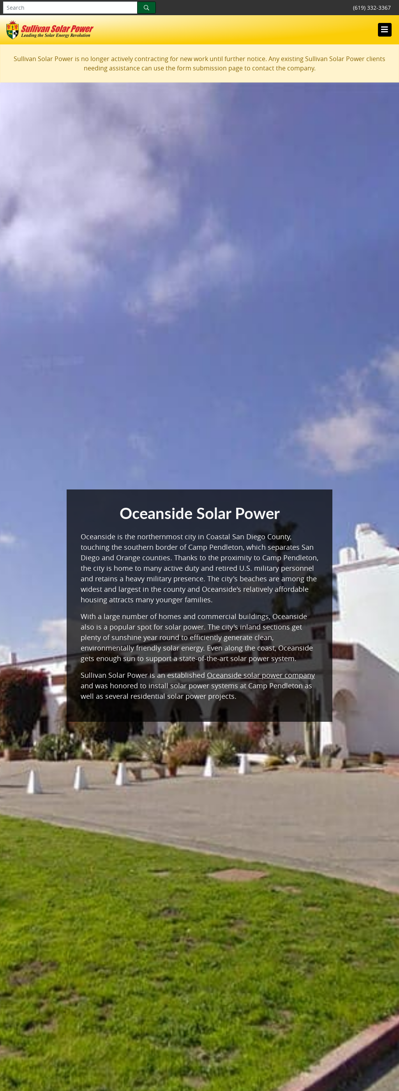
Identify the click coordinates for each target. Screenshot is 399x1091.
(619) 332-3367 (372, 7)
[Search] (146, 8)
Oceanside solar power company (261, 675)
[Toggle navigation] (384, 29)
